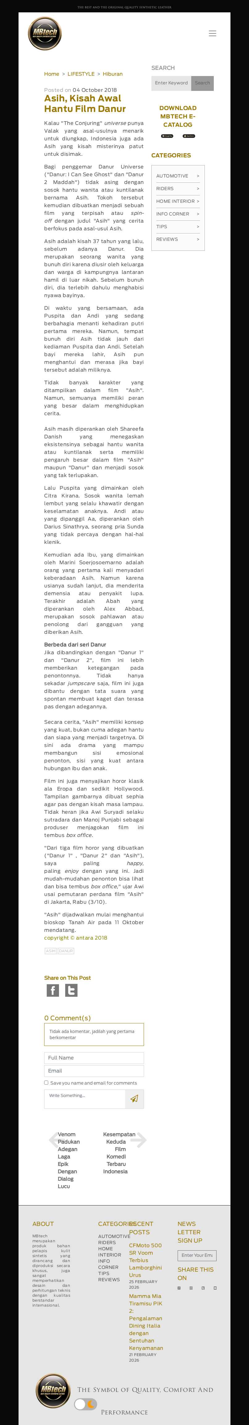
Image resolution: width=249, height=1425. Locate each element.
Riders (178, 189)
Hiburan (113, 74)
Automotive (178, 176)
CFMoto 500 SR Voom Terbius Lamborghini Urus (145, 1260)
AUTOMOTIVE (114, 1237)
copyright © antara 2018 (76, 938)
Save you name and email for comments (93, 1083)
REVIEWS (109, 1280)
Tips (178, 227)
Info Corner (178, 214)
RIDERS (107, 1243)
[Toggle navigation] (212, 33)
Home (51, 74)
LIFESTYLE (81, 74)
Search (202, 83)
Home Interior (178, 201)
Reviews (178, 239)
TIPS (103, 1274)
